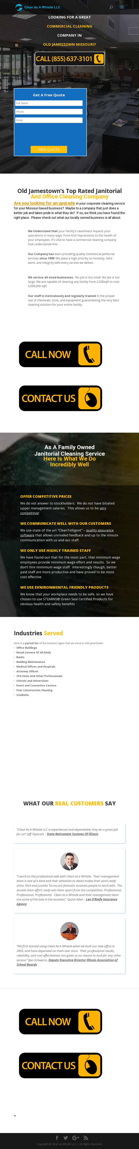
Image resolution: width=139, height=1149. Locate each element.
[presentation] (43, 133)
